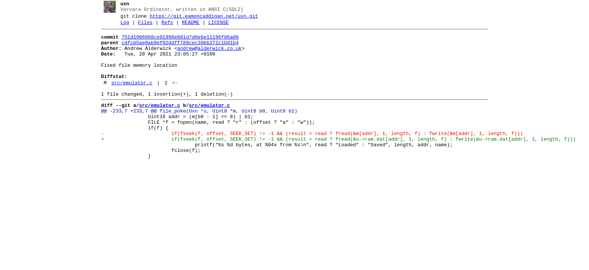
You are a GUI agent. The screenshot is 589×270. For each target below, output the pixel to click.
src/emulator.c (129, 96)
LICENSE (215, 25)
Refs (164, 25)
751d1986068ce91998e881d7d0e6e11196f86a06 (177, 41)
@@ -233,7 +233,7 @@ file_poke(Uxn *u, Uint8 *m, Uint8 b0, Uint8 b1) (196, 127)
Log (122, 25)
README (188, 25)
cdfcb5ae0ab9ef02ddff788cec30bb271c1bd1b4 (177, 48)
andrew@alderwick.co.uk (206, 55)
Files (142, 25)
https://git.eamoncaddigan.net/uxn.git (201, 18)
